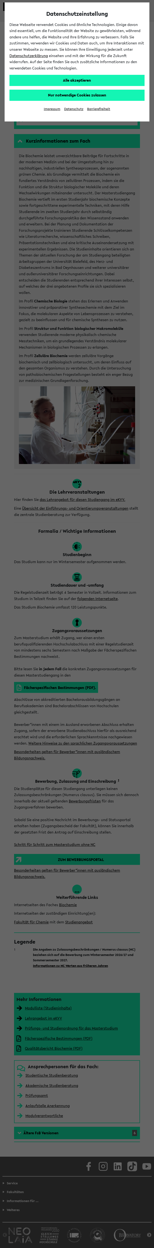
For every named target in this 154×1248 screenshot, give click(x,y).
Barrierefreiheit (98, 109)
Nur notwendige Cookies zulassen (77, 95)
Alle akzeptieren (77, 80)
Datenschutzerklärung (28, 55)
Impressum (52, 109)
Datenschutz (73, 109)
